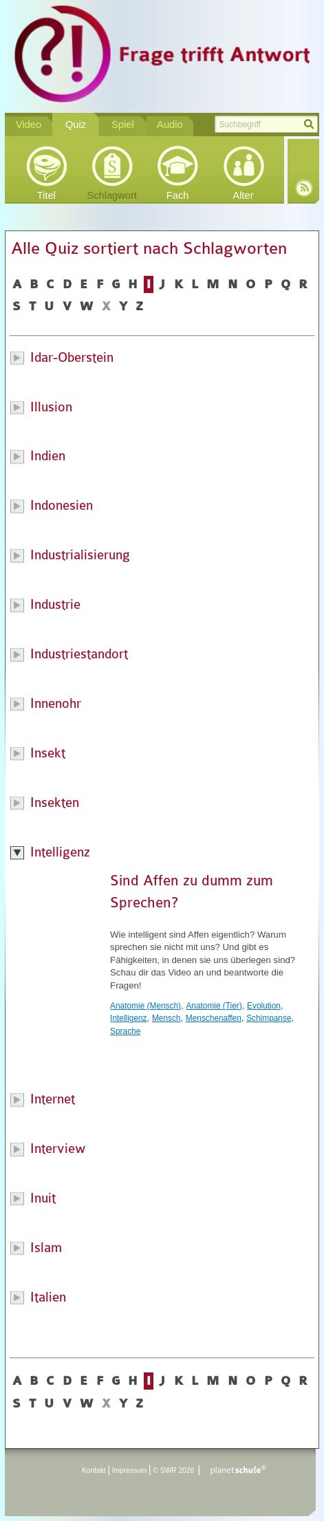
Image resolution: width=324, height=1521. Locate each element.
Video (28, 124)
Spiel (122, 124)
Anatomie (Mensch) (145, 1006)
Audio (170, 124)
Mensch (166, 1018)
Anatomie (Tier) (213, 1006)
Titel (46, 195)
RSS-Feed (304, 188)
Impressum (129, 1470)
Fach (177, 195)
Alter (243, 195)
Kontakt (94, 1470)
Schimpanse (268, 1018)
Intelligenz (128, 1018)
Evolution (264, 1006)
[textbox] (266, 124)
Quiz (75, 124)
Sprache (125, 1031)
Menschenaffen (213, 1018)
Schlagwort (112, 195)
